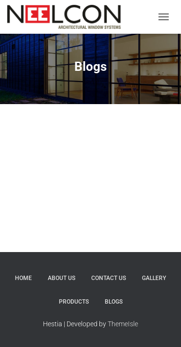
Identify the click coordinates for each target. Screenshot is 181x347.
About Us (61, 278)
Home (23, 278)
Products (74, 301)
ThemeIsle (123, 324)
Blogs (114, 301)
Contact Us (108, 278)
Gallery (154, 278)
